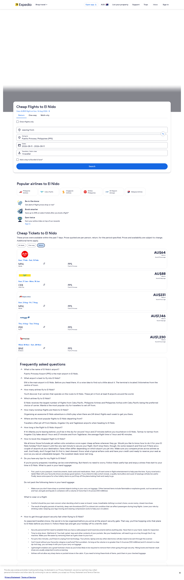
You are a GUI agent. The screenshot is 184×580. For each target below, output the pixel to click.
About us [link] (18, 529)
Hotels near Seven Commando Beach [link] (34, 499)
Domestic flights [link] (60, 546)
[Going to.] (74, 50)
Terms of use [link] (99, 538)
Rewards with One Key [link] (63, 562)
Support (140, 4)
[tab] (23, 41)
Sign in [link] (131, 111)
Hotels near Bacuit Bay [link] (28, 479)
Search (160, 50)
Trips (150, 4)
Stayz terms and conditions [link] (104, 546)
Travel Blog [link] (58, 558)
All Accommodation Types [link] (64, 554)
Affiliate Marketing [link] (21, 550)
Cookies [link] (97, 534)
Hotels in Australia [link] (61, 534)
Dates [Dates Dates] (101, 51)
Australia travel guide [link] (62, 529)
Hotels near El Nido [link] (27, 489)
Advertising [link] (19, 546)
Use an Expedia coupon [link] (142, 542)
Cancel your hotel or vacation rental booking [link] (149, 534)
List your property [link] (21, 538)
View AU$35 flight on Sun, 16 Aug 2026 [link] (35, 35)
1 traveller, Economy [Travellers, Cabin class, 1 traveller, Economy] (132, 51)
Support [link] (137, 529)
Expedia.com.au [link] (22, 80)
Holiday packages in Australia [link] (65, 542)
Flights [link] (32, 80)
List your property (125, 4)
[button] (92, 392)
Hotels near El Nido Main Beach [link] (31, 494)
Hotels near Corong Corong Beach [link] (106, 484)
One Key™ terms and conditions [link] (106, 542)
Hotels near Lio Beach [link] (101, 494)
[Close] (180, 573)
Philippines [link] (41, 80)
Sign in (166, 4)
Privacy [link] (97, 529)
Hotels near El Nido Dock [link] (102, 489)
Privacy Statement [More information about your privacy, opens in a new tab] (12, 577)
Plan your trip (162, 80)
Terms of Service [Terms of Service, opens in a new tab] (28, 577)
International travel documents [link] (144, 546)
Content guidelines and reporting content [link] (109, 554)
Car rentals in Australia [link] (62, 550)
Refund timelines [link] (140, 538)
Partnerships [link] (19, 542)
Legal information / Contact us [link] (105, 550)
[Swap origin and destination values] (55, 50)
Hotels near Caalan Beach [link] (29, 484)
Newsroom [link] (19, 554)
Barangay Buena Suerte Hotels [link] (105, 479)
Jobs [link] (17, 534)
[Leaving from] (36, 50)
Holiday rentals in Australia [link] (64, 538)
